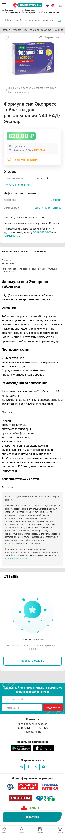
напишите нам (12, 235)
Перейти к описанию (17, 185)
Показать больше (32, 660)
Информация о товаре (15, 251)
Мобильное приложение (32, 741)
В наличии (40, 251)
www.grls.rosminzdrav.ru (16, 558)
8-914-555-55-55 (42, 232)
